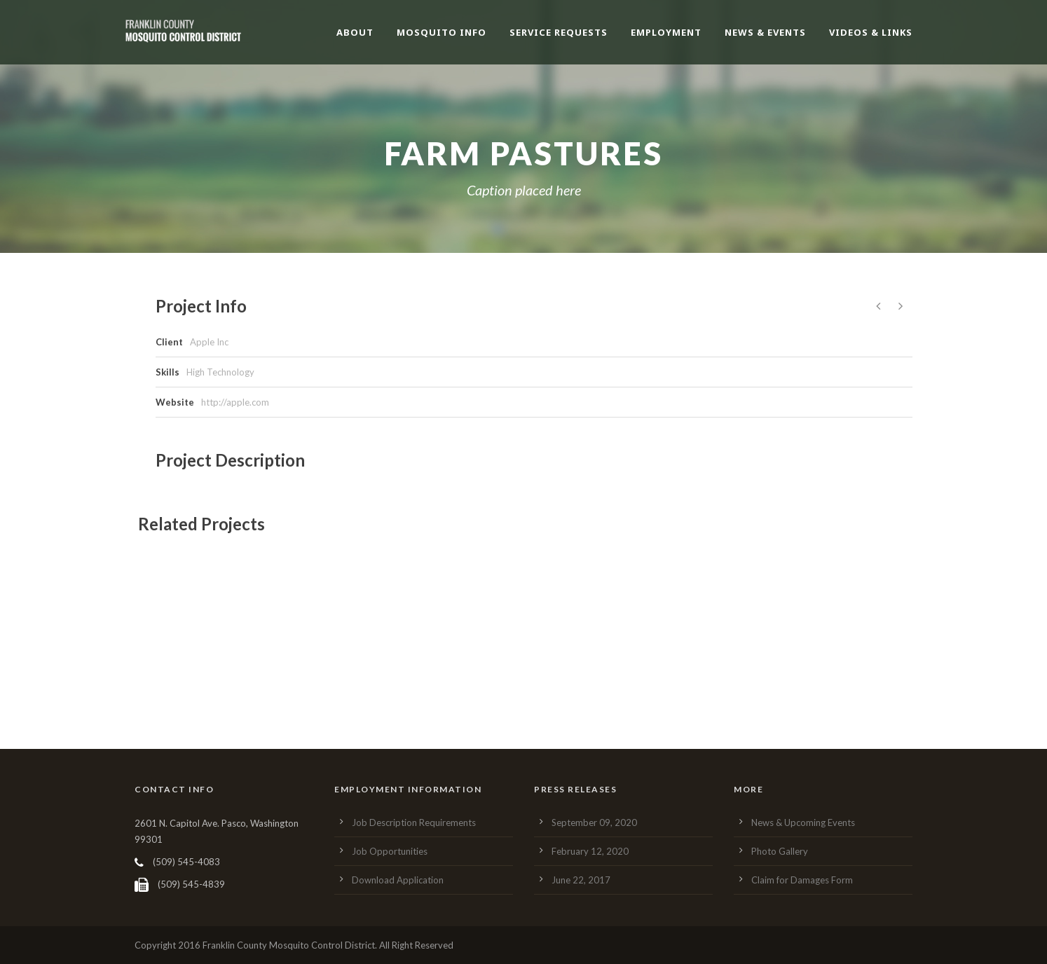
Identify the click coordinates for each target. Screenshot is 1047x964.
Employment (666, 32)
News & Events (765, 32)
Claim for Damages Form (802, 880)
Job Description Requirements (414, 822)
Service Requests (558, 32)
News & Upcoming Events (803, 822)
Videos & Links (870, 32)
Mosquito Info (441, 32)
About (355, 32)
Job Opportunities (389, 851)
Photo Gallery (779, 851)
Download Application (398, 880)
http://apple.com (235, 402)
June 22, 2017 (581, 880)
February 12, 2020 (590, 851)
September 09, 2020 (594, 822)
